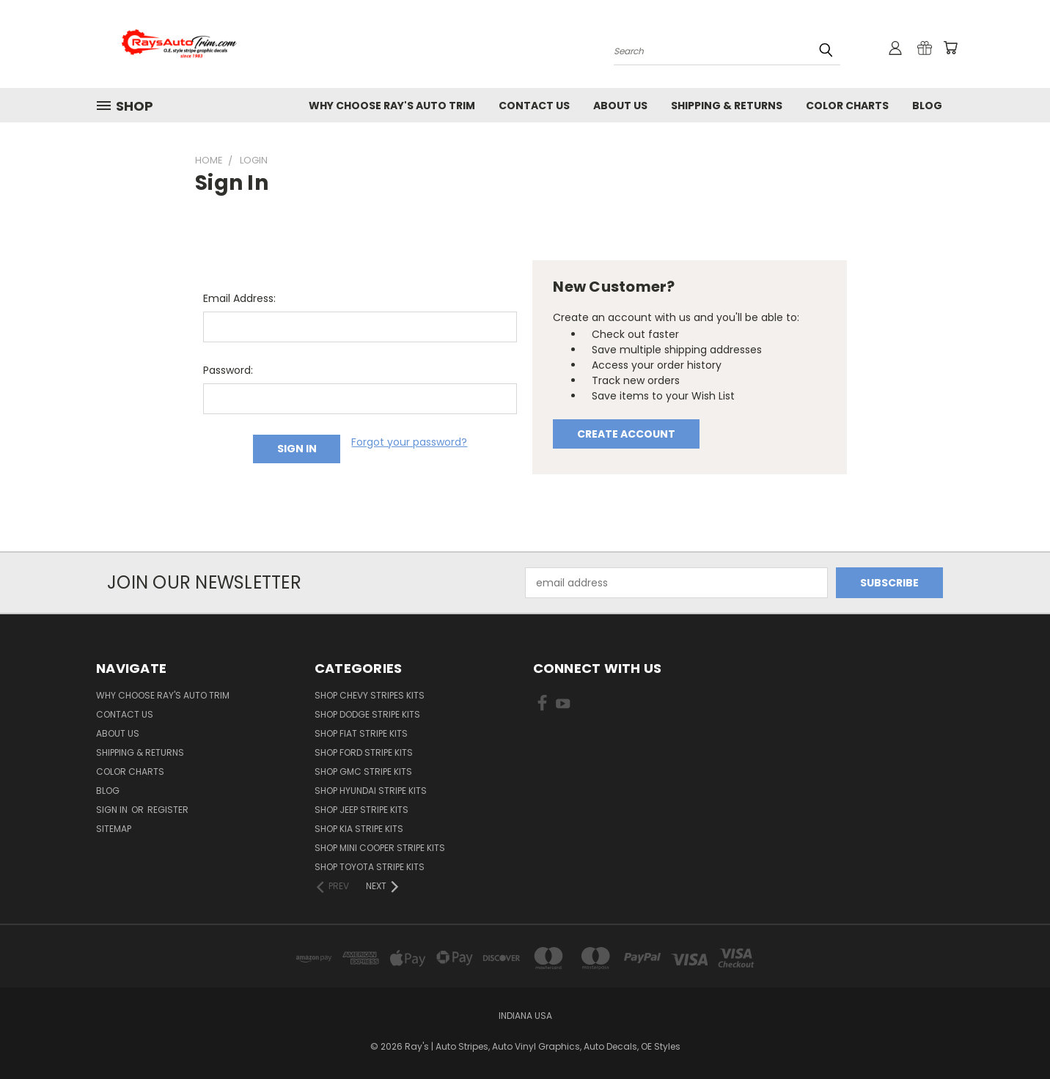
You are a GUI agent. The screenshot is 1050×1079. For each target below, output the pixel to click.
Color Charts (847, 105)
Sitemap (113, 828)
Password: (228, 370)
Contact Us (534, 105)
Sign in (113, 809)
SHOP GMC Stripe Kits (363, 771)
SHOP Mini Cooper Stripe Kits (380, 848)
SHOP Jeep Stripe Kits (361, 809)
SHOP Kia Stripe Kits (359, 828)
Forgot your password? (409, 442)
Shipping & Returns (726, 105)
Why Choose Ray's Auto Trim (392, 105)
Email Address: (239, 298)
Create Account (626, 434)
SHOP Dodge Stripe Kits (367, 714)
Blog (927, 105)
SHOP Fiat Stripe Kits (361, 733)
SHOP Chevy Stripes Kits (370, 695)
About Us (620, 105)
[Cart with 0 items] (950, 47)
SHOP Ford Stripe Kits (364, 752)
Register (167, 809)
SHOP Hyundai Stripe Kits (371, 790)
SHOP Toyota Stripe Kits (370, 867)
